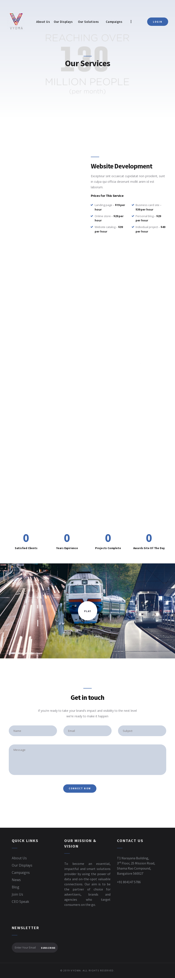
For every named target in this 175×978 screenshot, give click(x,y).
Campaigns (21, 872)
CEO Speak (20, 901)
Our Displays (22, 865)
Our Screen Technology (87, 372)
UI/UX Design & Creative (33, 470)
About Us (19, 858)
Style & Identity (142, 470)
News (16, 879)
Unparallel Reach (32, 372)
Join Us (17, 894)
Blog (15, 887)
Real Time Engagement (142, 372)
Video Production (87, 470)
